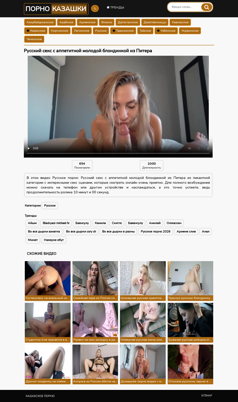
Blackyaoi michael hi (56, 223)
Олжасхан (174, 223)
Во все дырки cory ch (81, 231)
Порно (56, 9)
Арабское (66, 22)
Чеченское (34, 39)
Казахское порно (40, 396)
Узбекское (166, 31)
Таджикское (123, 31)
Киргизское (59, 31)
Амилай (155, 223)
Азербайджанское (40, 22)
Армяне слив (186, 231)
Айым (32, 223)
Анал (205, 231)
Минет (33, 240)
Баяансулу (135, 223)
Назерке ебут (54, 240)
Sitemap (206, 395)
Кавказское (180, 22)
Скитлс (117, 223)
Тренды (115, 7)
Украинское (190, 31)
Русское (101, 31)
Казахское (36, 31)
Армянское (87, 22)
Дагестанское (128, 22)
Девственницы (155, 22)
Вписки (106, 22)
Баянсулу (82, 223)
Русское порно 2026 (156, 231)
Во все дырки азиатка (44, 231)
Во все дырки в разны (118, 231)
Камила (100, 223)
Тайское (145, 31)
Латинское (81, 31)
